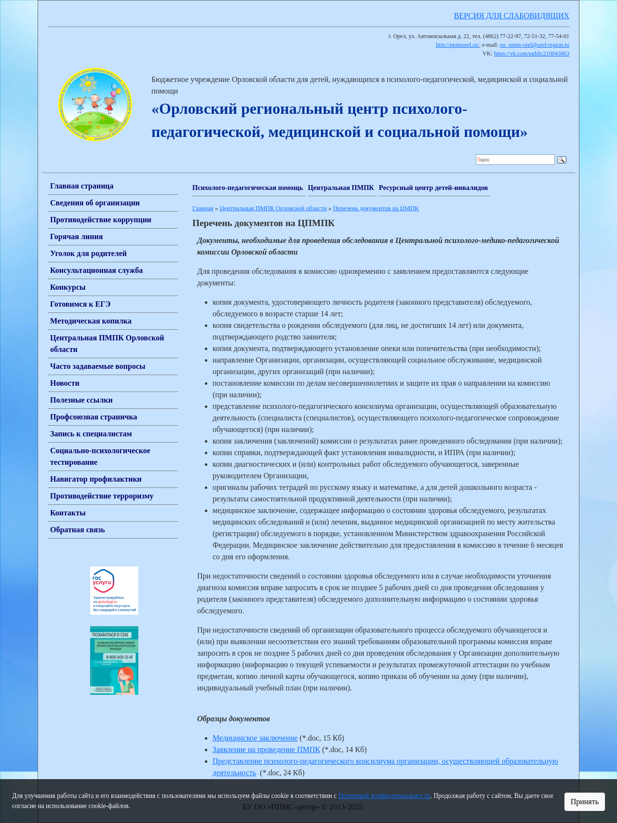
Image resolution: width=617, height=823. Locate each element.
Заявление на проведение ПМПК (266, 749)
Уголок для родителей (88, 253)
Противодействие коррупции (100, 220)
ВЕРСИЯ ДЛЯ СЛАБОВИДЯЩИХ (511, 16)
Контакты (68, 513)
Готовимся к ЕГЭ (80, 304)
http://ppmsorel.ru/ (457, 44)
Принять (585, 801)
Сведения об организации (95, 203)
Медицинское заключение (255, 738)
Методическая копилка (91, 321)
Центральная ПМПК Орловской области (273, 208)
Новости (65, 383)
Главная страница (82, 186)
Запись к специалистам (91, 434)
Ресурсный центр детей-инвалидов (433, 187)
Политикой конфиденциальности (384, 795)
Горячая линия (76, 236)
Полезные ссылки (81, 400)
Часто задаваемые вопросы (98, 366)
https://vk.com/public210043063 (531, 53)
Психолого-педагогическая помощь (247, 187)
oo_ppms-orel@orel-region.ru (534, 44)
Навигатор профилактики (96, 479)
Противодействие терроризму (102, 496)
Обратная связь (77, 530)
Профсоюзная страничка (93, 417)
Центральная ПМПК (341, 187)
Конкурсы (68, 287)
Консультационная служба (96, 270)
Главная (202, 208)
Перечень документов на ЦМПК (376, 208)
